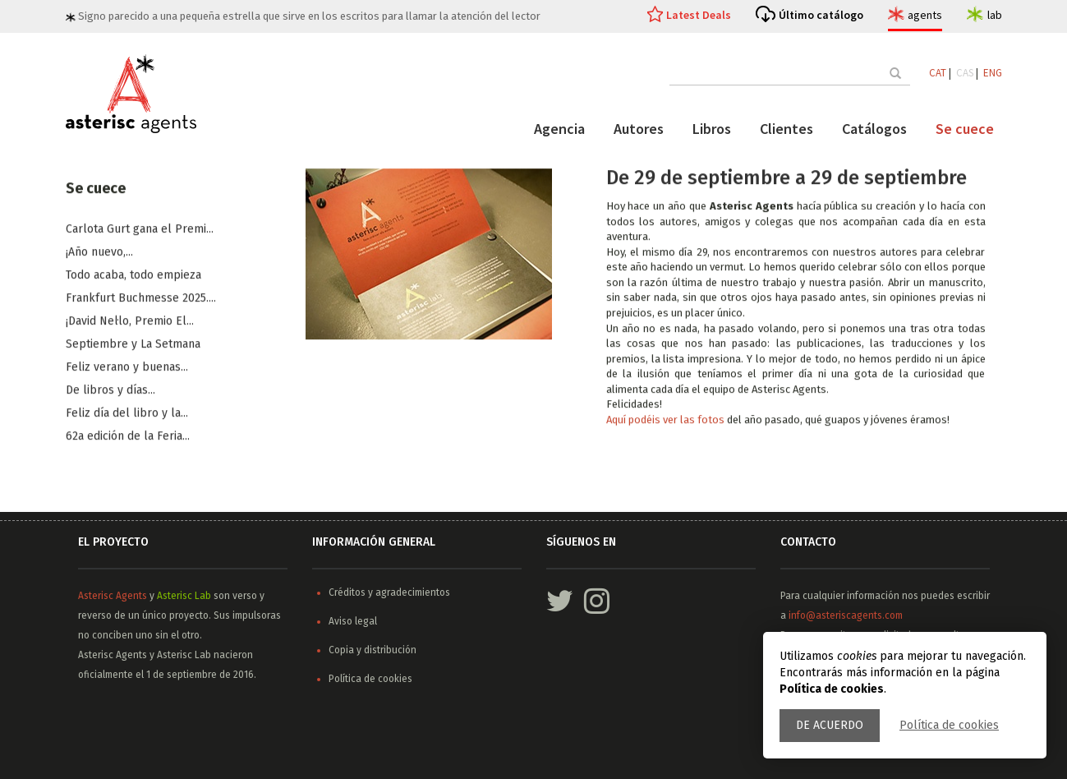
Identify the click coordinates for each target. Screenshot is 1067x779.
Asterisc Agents (112, 596)
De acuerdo (829, 725)
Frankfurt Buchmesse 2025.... (141, 299)
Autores (639, 128)
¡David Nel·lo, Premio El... (130, 322)
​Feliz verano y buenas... (127, 368)
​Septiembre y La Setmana (133, 345)
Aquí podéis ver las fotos (666, 420)
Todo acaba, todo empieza (133, 276)
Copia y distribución (372, 650)
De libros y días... (110, 391)
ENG (992, 73)
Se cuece (965, 128)
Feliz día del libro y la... (127, 414)
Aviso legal (353, 621)
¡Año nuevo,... (99, 253)
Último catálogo (821, 14)
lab (994, 14)
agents (925, 14)
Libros (711, 128)
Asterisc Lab (184, 596)
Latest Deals (698, 14)
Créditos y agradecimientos (389, 592)
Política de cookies (949, 725)
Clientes (786, 128)
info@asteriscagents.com (846, 615)
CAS (964, 73)
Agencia (559, 128)
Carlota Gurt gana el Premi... (140, 230)
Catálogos (874, 128)
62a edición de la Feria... (128, 437)
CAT (937, 73)
